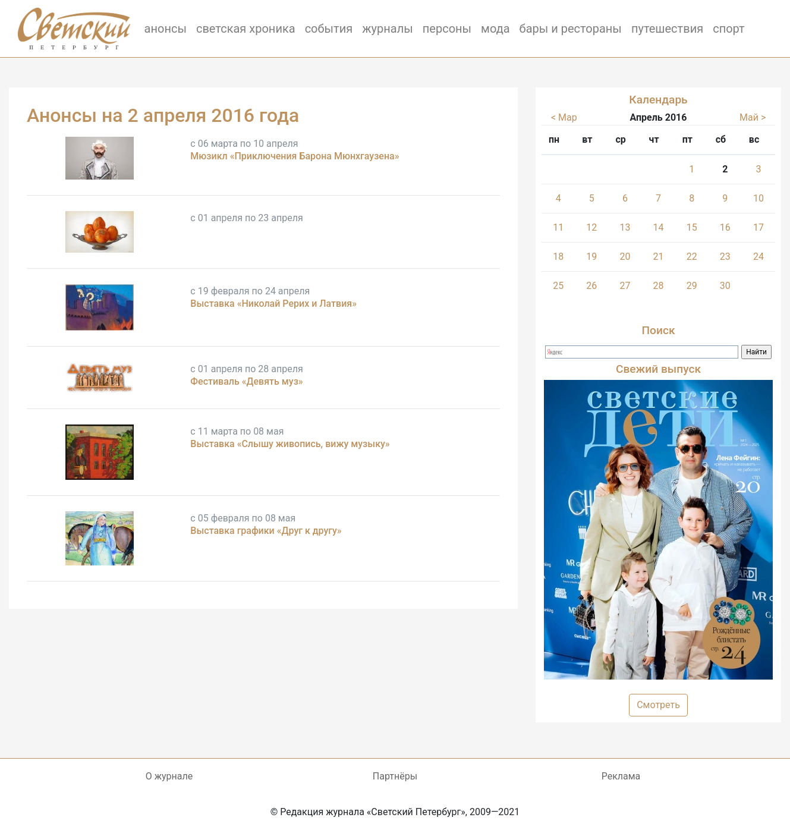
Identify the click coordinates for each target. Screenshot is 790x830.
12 (591, 227)
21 (658, 256)
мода (495, 28)
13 (624, 227)
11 (558, 227)
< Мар (564, 117)
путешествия (667, 28)
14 (658, 227)
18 (558, 256)
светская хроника (245, 28)
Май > (752, 117)
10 (758, 198)
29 (692, 285)
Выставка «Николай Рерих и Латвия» (273, 303)
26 (591, 285)
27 (624, 285)
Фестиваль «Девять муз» (246, 381)
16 (725, 227)
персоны (447, 28)
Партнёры (395, 776)
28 (658, 285)
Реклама (621, 776)
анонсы (165, 28)
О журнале (169, 776)
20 (624, 256)
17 (758, 227)
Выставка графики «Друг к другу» (265, 530)
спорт (729, 28)
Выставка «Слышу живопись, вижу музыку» (289, 443)
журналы (387, 28)
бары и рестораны (571, 28)
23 (725, 256)
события (329, 28)
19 (591, 256)
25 (558, 285)
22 (692, 256)
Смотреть (658, 704)
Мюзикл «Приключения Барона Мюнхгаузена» (294, 156)
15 (692, 227)
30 (725, 285)
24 (758, 256)
